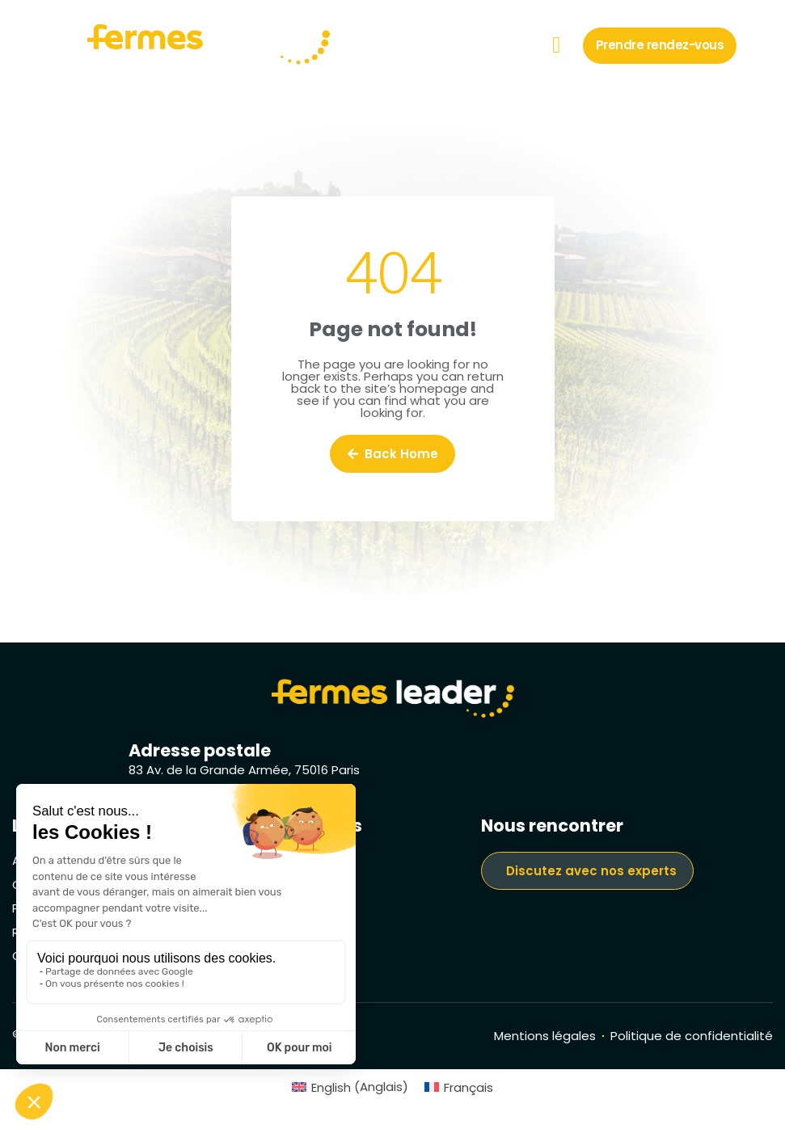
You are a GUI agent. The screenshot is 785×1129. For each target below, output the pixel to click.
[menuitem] (350, 1086)
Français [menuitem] (468, 1087)
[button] (556, 45)
